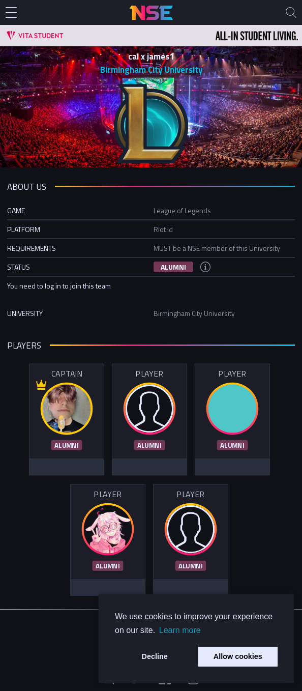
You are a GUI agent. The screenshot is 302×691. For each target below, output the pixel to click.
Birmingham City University (151, 69)
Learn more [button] (180, 630)
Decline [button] (155, 656)
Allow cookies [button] (238, 656)
